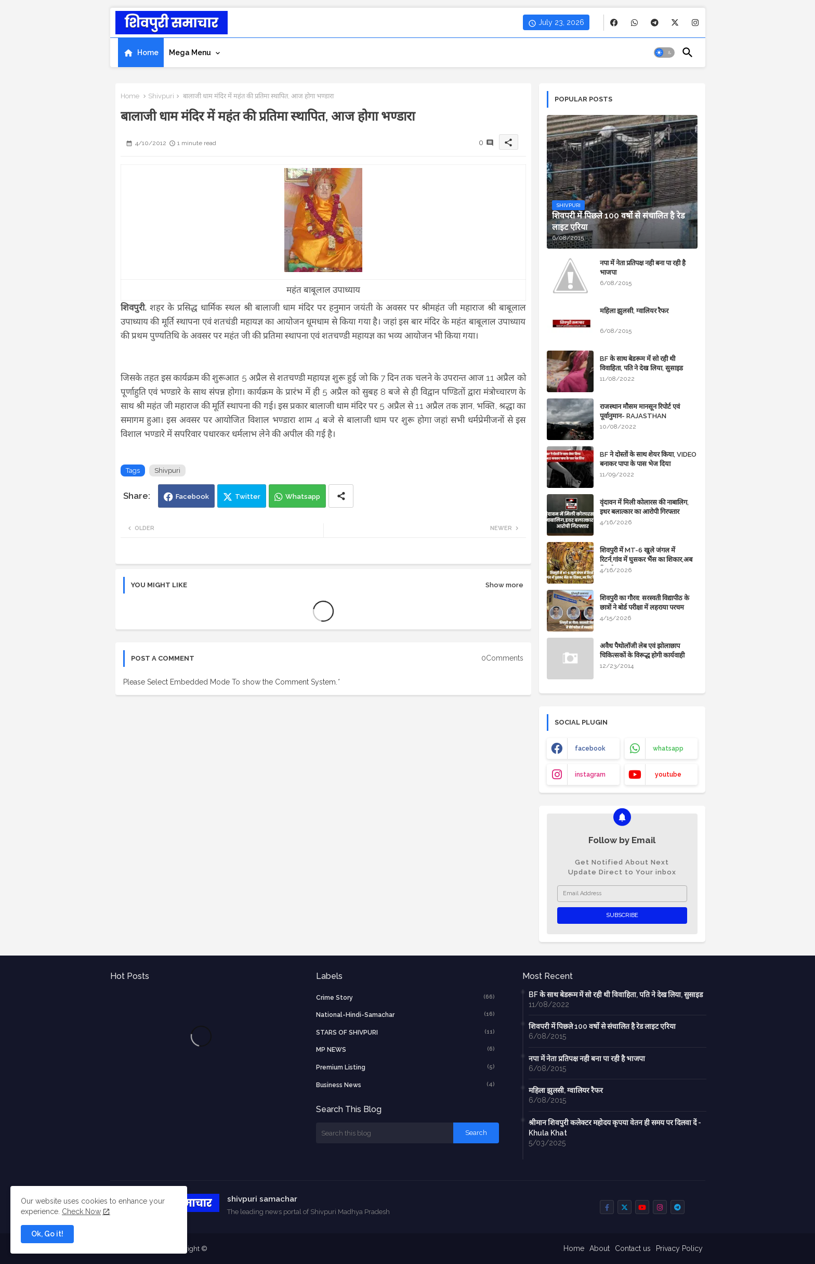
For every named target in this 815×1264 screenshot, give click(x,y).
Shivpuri (161, 96)
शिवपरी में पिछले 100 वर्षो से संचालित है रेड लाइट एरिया (602, 1026)
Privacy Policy (679, 1248)
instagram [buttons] (590, 774)
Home (148, 52)
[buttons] (614, 23)
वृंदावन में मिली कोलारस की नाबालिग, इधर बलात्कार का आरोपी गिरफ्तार (644, 506)
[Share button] (340, 496)
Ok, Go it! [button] (47, 1234)
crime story (405, 997)
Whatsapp (302, 496)
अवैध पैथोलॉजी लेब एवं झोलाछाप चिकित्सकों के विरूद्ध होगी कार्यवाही (642, 650)
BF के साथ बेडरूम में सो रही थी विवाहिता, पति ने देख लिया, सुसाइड (641, 363)
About (599, 1248)
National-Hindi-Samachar (405, 1014)
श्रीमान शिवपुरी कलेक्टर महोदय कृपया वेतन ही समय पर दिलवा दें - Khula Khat (615, 1127)
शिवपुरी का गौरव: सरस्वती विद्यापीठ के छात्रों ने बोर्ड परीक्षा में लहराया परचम (644, 602)
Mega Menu (190, 52)
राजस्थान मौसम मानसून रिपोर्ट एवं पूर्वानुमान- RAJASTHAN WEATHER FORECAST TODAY (647, 416)
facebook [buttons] (590, 748)
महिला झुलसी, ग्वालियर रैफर (634, 311)
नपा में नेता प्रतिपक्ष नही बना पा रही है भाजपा (643, 267)
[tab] (141, 52)
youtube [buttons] (668, 774)
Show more (504, 585)
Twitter (247, 496)
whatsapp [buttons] (668, 748)
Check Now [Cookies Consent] (81, 1211)
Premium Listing (405, 1067)
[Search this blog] (384, 1133)
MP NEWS (405, 1049)
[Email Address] (622, 893)
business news (405, 1084)
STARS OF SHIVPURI (405, 1032)
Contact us (633, 1248)
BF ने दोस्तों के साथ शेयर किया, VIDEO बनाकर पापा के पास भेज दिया (648, 459)
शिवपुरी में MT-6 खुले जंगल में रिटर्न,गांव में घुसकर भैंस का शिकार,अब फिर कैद (646, 559)
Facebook (192, 496)
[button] (664, 52)
